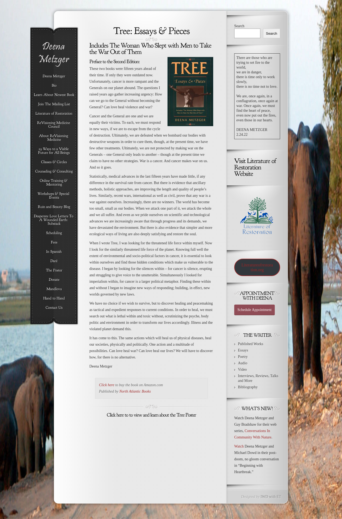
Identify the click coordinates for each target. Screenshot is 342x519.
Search (239, 26)
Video (242, 370)
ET (279, 497)
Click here (106, 385)
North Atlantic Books (135, 391)
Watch (239, 446)
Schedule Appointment (254, 310)
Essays (243, 350)
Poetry (243, 357)
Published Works (250, 344)
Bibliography (248, 387)
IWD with (268, 497)
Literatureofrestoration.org (257, 267)
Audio (242, 363)
